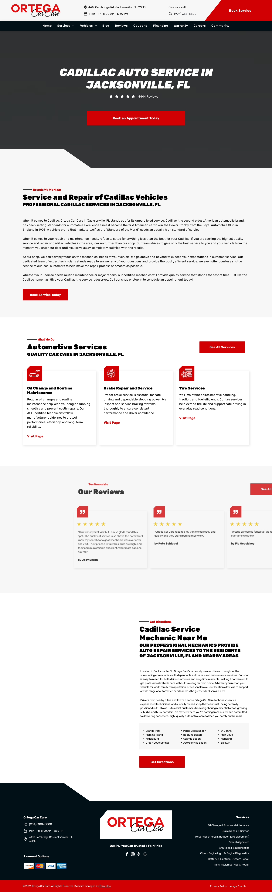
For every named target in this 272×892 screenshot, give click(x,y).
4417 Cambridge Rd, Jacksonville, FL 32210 (117, 7)
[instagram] (133, 855)
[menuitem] (47, 25)
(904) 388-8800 (185, 14)
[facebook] (127, 855)
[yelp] (139, 855)
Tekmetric (105, 886)
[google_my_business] (145, 855)
